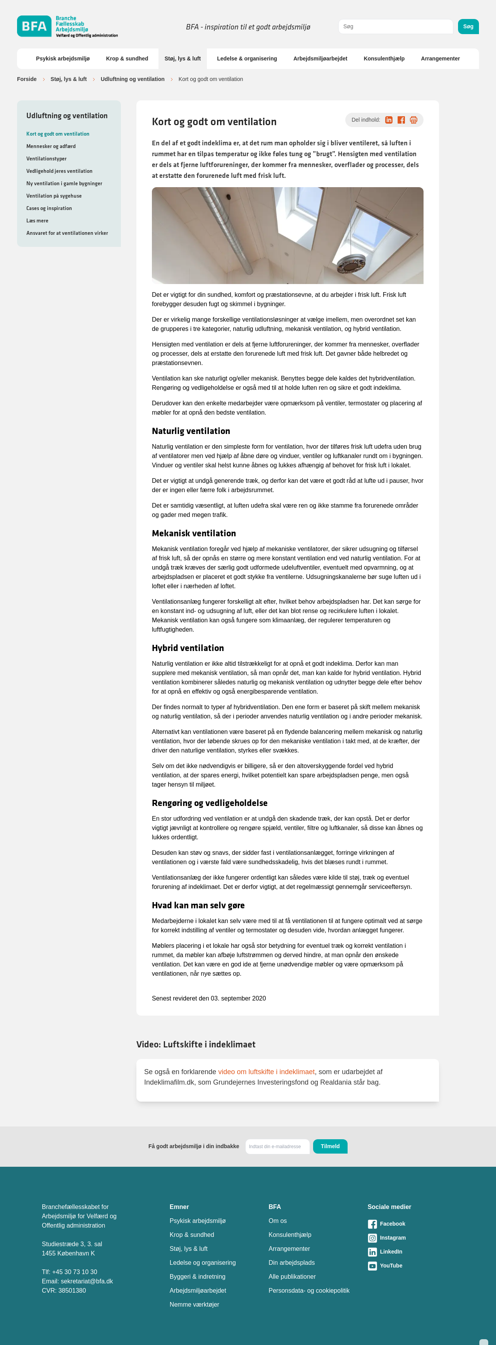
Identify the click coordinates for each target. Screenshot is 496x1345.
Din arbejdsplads (292, 1262)
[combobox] (395, 26)
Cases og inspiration (49, 208)
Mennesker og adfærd (51, 146)
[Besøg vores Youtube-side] (411, 1266)
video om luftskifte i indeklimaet (266, 1072)
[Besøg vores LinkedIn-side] (411, 1252)
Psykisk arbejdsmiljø (63, 58)
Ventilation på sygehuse (54, 195)
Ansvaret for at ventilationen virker (67, 232)
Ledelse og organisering (203, 1262)
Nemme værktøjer (194, 1304)
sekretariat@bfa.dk (87, 1281)
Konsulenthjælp (384, 58)
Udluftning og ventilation (133, 79)
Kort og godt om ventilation (58, 133)
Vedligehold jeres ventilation (59, 170)
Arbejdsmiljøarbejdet (320, 58)
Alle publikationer (292, 1276)
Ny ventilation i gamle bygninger (64, 183)
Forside (27, 79)
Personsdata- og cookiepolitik (309, 1290)
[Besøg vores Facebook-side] (411, 1224)
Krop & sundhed (127, 58)
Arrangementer (440, 58)
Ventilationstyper (46, 158)
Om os (278, 1221)
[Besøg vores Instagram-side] (411, 1238)
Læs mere (37, 220)
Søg (468, 26)
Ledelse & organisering (247, 58)
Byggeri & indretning (198, 1276)
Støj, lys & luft (183, 58)
